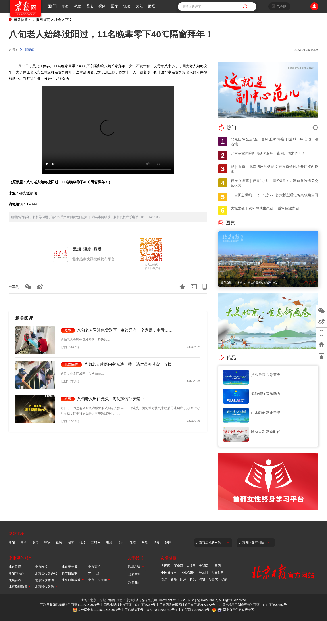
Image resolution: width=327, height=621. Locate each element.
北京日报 (15, 567)
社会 (57, 20)
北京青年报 (69, 567)
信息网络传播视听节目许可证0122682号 (187, 604)
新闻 (52, 6)
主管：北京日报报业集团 (98, 600)
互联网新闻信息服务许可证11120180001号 (70, 604)
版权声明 (134, 574)
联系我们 (134, 583)
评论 (64, 6)
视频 (102, 6)
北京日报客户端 (46, 573)
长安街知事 (69, 573)
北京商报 (94, 567)
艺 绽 (94, 573)
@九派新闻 (26, 50)
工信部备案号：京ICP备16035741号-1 (151, 609)
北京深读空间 (44, 580)
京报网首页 (41, 20)
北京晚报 (41, 567)
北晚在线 (15, 580)
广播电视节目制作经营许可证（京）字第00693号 (253, 604)
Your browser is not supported (108, 130)
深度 (77, 6)
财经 (151, 6)
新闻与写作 (16, 573)
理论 (89, 6)
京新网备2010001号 (195, 609)
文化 (139, 6)
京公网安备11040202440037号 (99, 609)
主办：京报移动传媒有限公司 (137, 600)
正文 (68, 20)
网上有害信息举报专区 (238, 609)
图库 (114, 6)
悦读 (126, 6)
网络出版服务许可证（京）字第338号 (129, 604)
